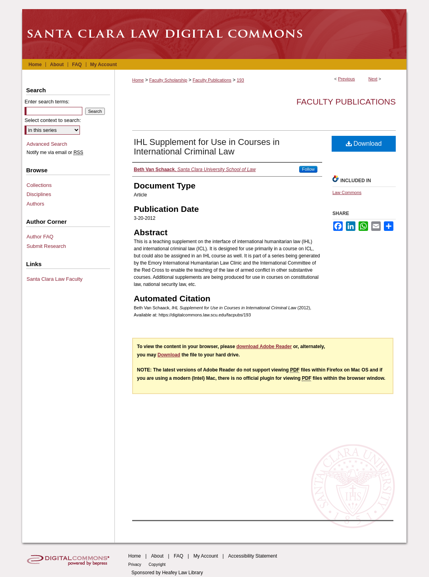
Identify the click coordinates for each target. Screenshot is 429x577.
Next (373, 78)
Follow (308, 169)
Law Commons (346, 192)
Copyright (157, 564)
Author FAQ (40, 237)
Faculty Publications (212, 80)
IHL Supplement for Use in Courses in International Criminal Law (206, 146)
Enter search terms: (47, 102)
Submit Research (46, 246)
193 (240, 80)
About (157, 556)
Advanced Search (47, 144)
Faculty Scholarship (168, 80)
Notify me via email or (55, 152)
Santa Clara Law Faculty (55, 279)
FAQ (178, 556)
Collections (39, 185)
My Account (206, 556)
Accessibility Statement (252, 556)
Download (364, 143)
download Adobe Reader (264, 346)
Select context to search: (53, 120)
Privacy (135, 564)
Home (138, 80)
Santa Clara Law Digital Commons (214, 34)
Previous (346, 78)
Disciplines (39, 194)
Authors (35, 204)
